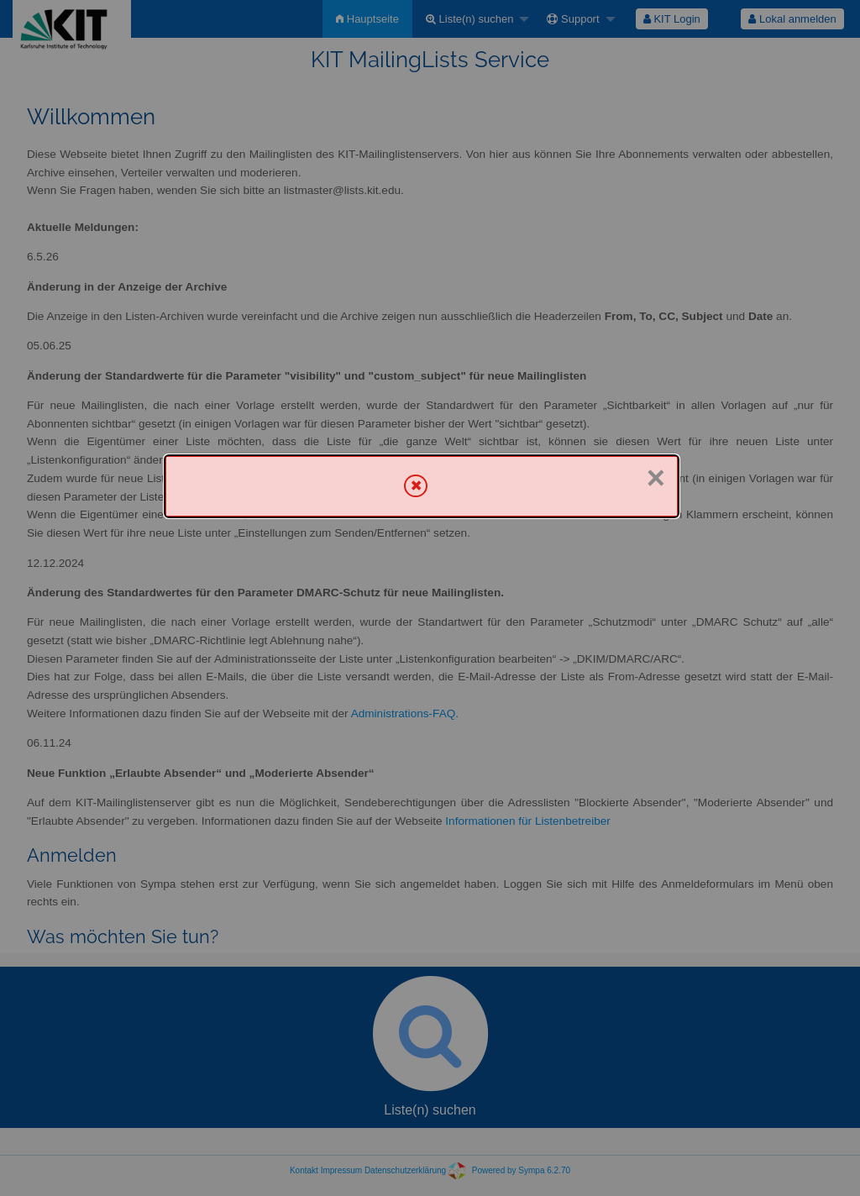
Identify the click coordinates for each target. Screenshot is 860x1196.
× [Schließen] (656, 478)
